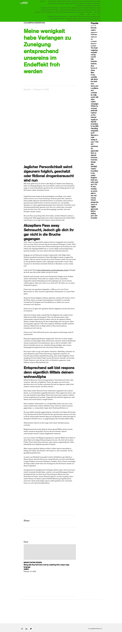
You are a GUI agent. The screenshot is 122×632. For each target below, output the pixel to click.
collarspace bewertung (34, 23)
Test (89, 14)
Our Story (81, 14)
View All (93, 26)
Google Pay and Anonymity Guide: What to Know (88, 5)
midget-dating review (33, 562)
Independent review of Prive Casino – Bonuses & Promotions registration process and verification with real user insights (70, 7)
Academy (42, 1)
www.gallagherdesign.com (95, 628)
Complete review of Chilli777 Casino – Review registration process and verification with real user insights (74, 1)
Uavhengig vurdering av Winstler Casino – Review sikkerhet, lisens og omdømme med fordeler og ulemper (74, 16)
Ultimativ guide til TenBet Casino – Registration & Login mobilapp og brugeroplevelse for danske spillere (74, 18)
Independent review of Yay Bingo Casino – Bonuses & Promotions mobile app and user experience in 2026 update (63, 12)
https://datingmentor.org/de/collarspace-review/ (53, 270)
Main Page (97, 12)
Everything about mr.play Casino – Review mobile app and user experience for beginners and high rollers (74, 3)
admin (28, 89)
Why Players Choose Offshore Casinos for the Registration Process (84, 20)
